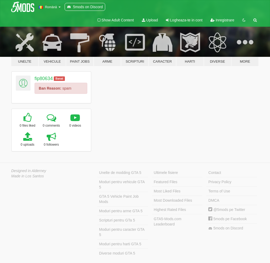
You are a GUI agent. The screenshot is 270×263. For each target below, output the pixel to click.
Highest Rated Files (170, 209)
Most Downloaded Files (173, 200)
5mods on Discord (225, 228)
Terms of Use (219, 191)
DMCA (213, 200)
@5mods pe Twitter (226, 209)
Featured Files (165, 182)
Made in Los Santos (27, 176)
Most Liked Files (167, 191)
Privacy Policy (219, 182)
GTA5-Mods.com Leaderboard (167, 221)
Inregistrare (222, 20)
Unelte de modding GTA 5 (120, 172)
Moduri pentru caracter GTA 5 (121, 232)
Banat (59, 78)
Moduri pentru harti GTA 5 (120, 244)
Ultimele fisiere (166, 172)
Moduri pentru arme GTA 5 (121, 211)
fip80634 (44, 78)
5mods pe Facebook (227, 218)
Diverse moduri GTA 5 (117, 253)
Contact (214, 172)
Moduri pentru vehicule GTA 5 (122, 184)
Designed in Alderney (28, 171)
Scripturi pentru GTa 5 (117, 220)
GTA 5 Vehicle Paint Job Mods (119, 199)
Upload (150, 20)
